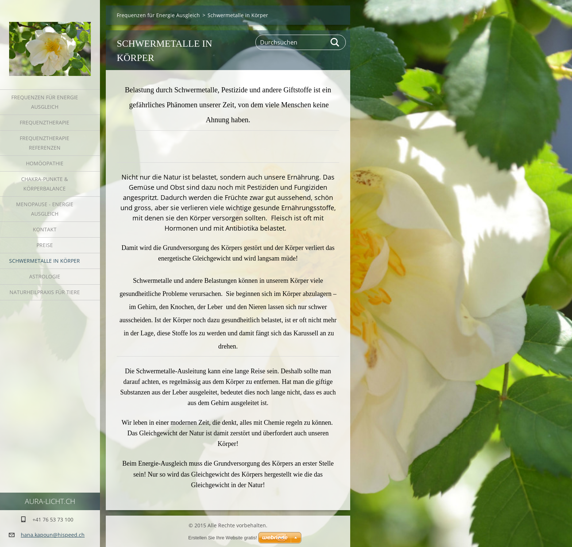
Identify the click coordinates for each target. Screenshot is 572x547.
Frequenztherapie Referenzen (44, 143)
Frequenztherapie (44, 122)
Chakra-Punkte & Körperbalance (44, 184)
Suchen (335, 42)
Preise (44, 245)
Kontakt (45, 229)
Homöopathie (44, 163)
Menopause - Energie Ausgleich (44, 209)
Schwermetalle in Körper (44, 260)
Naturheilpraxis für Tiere (44, 292)
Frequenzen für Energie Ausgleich (44, 102)
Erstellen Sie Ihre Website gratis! (222, 537)
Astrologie (44, 276)
